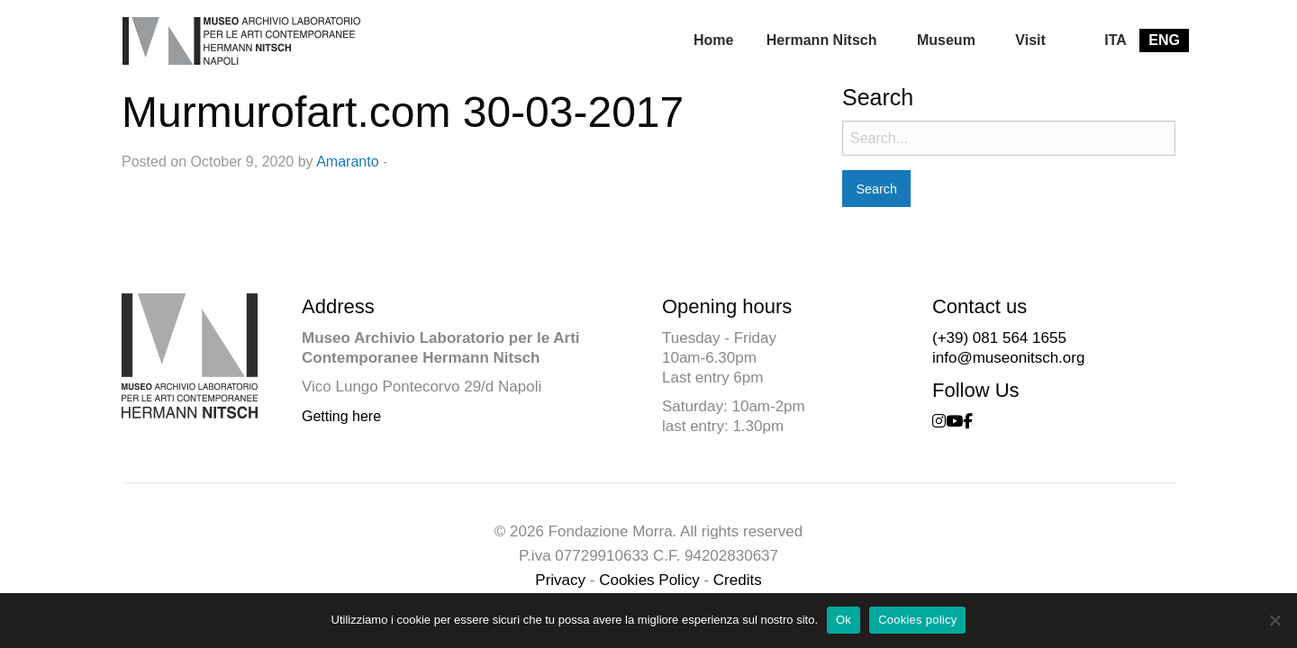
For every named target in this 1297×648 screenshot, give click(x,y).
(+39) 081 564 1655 (999, 337)
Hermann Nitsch (821, 40)
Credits (737, 580)
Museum (946, 40)
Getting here (341, 416)
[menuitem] (713, 40)
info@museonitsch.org (1008, 357)
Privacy (560, 580)
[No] (1274, 620)
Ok (843, 619)
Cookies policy (917, 619)
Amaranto (347, 161)
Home (713, 40)
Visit (1030, 40)
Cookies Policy (649, 580)
